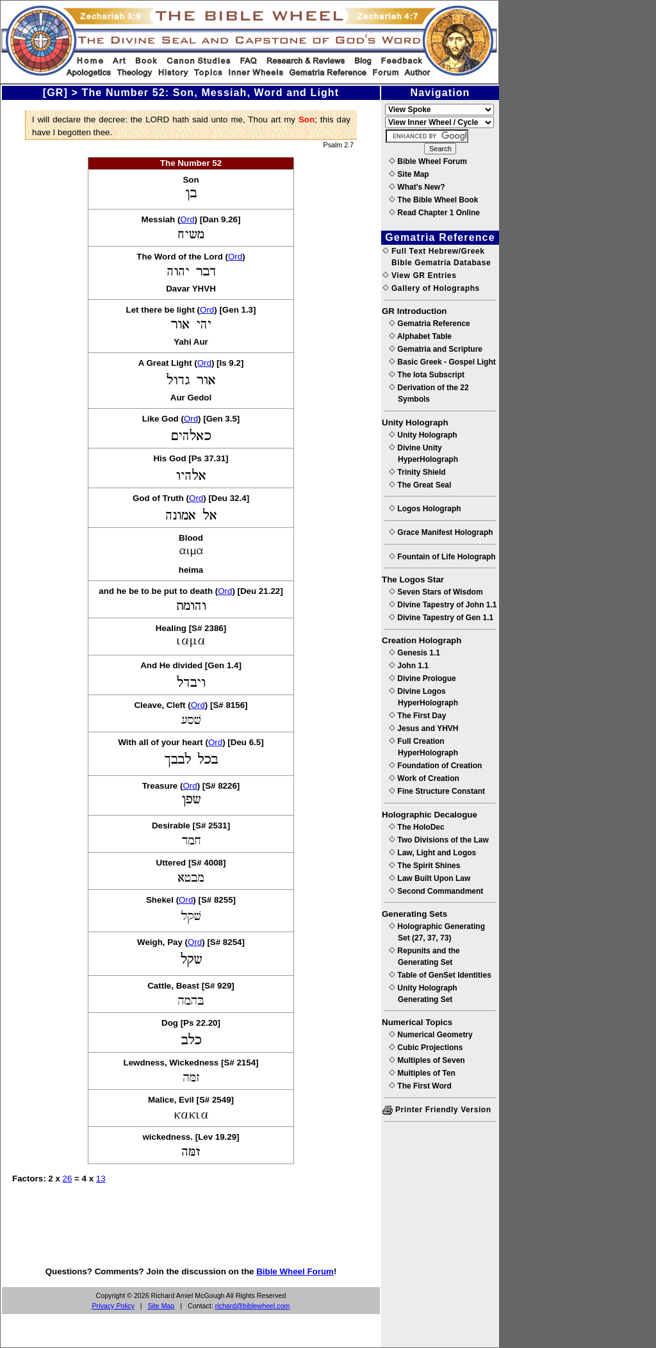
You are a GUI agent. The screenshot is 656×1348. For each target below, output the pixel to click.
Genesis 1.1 (414, 652)
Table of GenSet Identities (440, 975)
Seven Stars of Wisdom (436, 592)
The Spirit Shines (424, 865)
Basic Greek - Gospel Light (442, 362)
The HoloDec (417, 827)
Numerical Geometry (431, 1034)
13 (101, 1178)
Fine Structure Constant (437, 791)
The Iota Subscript (426, 374)
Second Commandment (436, 891)
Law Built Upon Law (429, 878)
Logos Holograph (425, 508)
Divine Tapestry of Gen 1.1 (441, 617)
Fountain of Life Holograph (442, 556)
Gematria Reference (429, 323)
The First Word (420, 1085)
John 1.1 (409, 665)
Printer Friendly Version (436, 1109)
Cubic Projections (426, 1047)
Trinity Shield (417, 472)
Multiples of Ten (422, 1073)
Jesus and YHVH (423, 728)
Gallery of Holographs (431, 288)
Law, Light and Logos (432, 852)
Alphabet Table (420, 336)
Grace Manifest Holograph (441, 532)
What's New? (417, 187)
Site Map (160, 1306)
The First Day (417, 715)
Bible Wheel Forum (295, 1271)
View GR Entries (419, 275)
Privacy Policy (113, 1306)
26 (67, 1178)
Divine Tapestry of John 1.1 (442, 604)
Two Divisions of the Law (439, 839)
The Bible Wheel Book (433, 199)
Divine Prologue (422, 678)
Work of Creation (424, 778)
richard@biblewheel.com (252, 1306)
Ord (187, 219)
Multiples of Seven (427, 1060)
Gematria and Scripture (435, 349)
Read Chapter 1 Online (434, 212)
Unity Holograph (423, 435)
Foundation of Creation (435, 765)
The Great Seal (420, 485)
